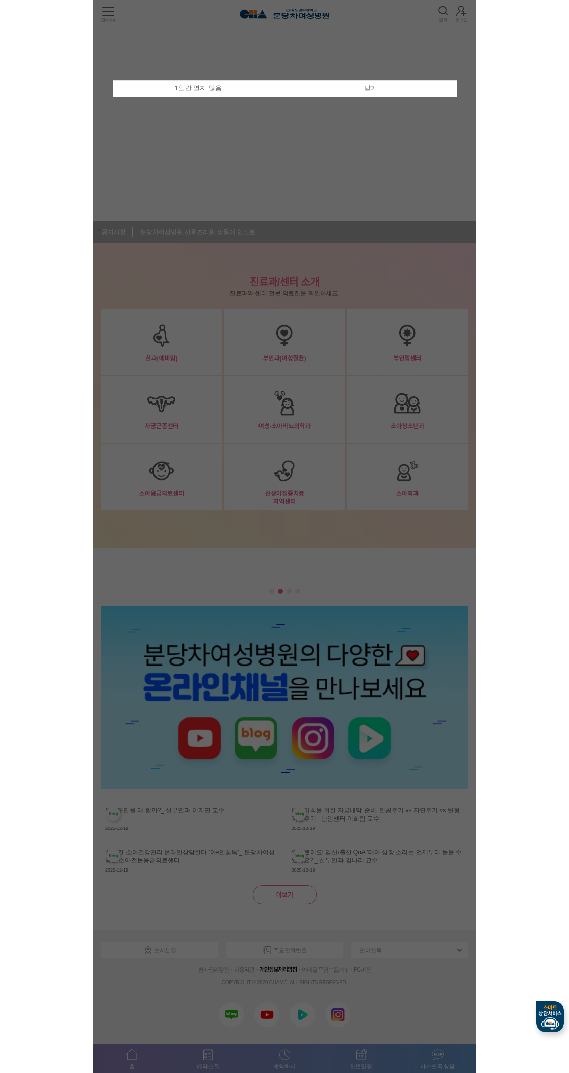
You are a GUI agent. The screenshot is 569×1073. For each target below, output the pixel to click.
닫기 (370, 88)
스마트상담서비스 (550, 1017)
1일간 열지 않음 (198, 88)
